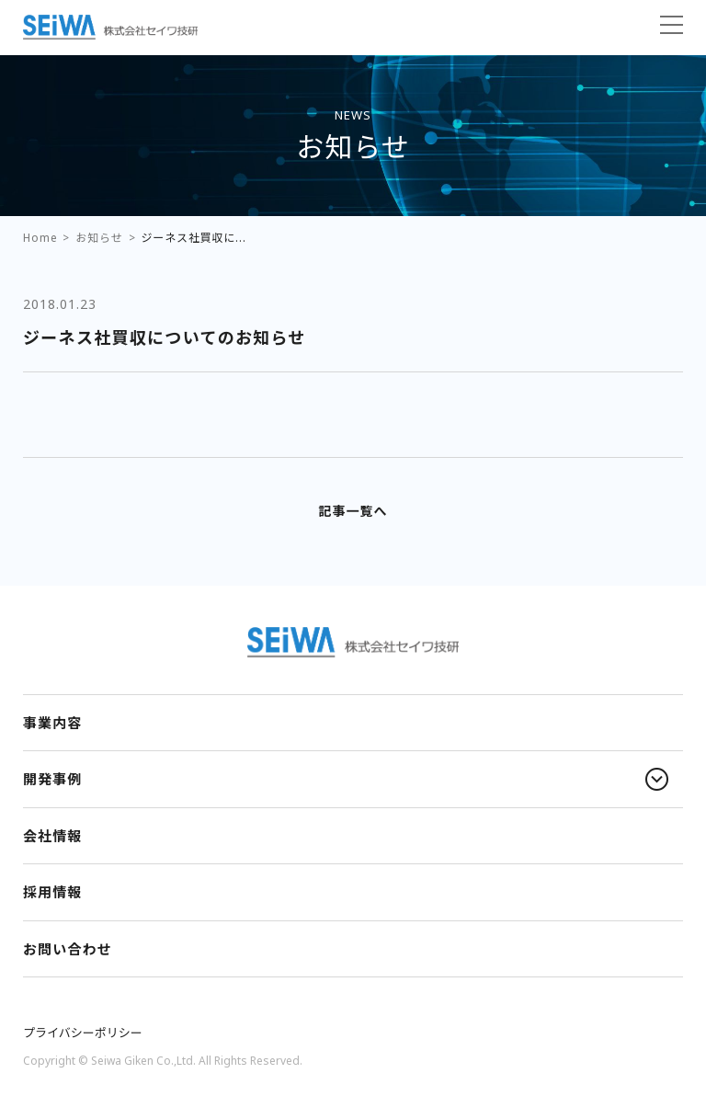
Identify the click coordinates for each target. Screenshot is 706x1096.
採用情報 (52, 892)
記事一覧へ (352, 510)
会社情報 (52, 836)
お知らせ (98, 237)
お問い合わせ (67, 949)
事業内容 (52, 723)
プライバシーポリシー (82, 1032)
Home (40, 237)
